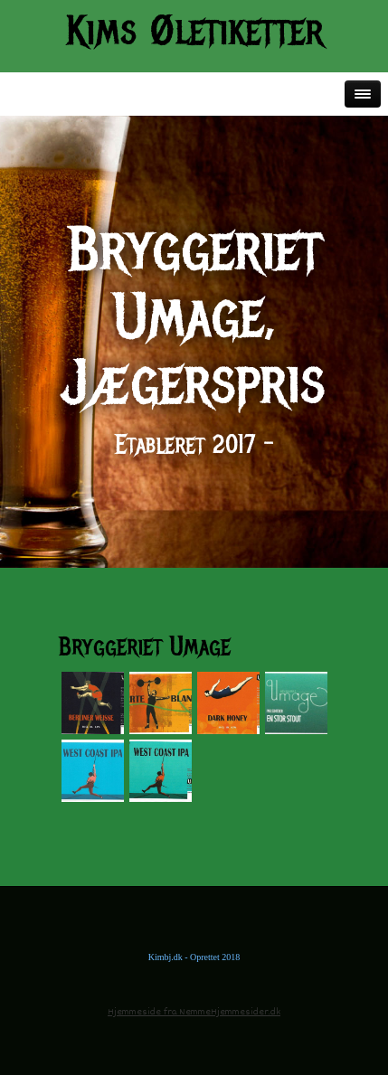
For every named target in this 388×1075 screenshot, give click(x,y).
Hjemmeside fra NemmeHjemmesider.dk (194, 1012)
